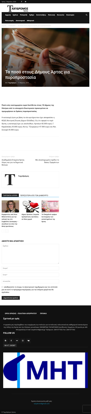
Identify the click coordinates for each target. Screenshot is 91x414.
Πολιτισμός (9, 21)
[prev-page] (3, 231)
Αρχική (8, 15)
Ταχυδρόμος (12, 83)
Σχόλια (15, 15)
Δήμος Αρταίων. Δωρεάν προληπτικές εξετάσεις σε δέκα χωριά (30, 217)
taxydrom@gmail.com (42, 403)
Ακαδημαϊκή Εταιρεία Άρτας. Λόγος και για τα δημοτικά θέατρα (13, 162)
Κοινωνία (60, 15)
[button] (86, 15)
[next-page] (6, 231)
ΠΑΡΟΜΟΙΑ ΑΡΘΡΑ (10, 195)
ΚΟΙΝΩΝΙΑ (12, 26)
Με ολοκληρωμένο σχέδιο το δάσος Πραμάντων (47, 161)
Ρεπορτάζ (23, 15)
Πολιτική (51, 15)
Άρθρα (31, 15)
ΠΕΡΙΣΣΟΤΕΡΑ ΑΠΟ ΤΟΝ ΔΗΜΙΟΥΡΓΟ (34, 195)
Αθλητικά (30, 21)
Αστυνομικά (20, 21)
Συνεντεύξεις (41, 15)
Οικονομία (70, 15)
